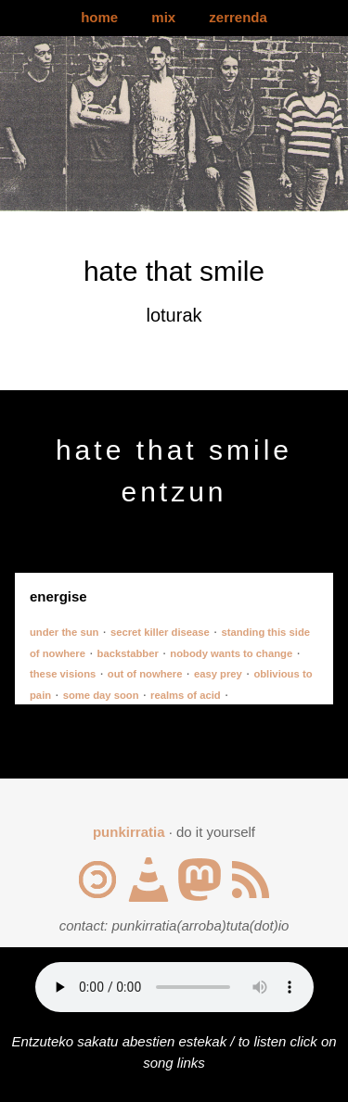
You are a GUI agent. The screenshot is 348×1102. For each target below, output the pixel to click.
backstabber (128, 653)
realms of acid (185, 695)
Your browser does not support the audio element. (174, 987)
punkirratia (129, 832)
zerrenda (238, 17)
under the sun (64, 632)
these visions (63, 673)
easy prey (218, 673)
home (99, 17)
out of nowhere (145, 673)
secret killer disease (160, 632)
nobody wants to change (231, 653)
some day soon (101, 695)
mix (163, 17)
